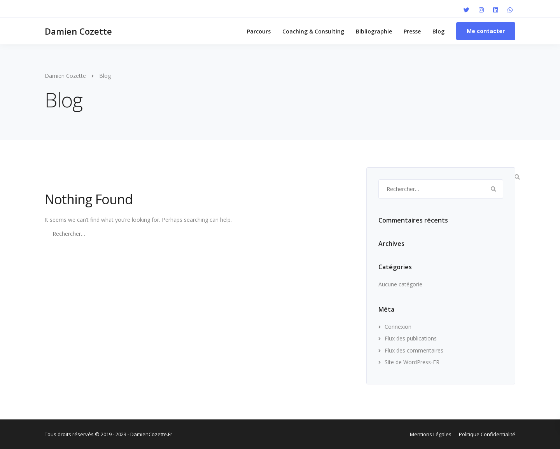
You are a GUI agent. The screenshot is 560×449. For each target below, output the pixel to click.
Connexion (398, 326)
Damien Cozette (78, 31)
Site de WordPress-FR (412, 362)
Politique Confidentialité (487, 434)
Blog (438, 31)
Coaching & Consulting (313, 31)
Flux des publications (411, 338)
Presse (412, 31)
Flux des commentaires (414, 350)
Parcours (259, 31)
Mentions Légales (431, 434)
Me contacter (486, 31)
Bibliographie (374, 31)
